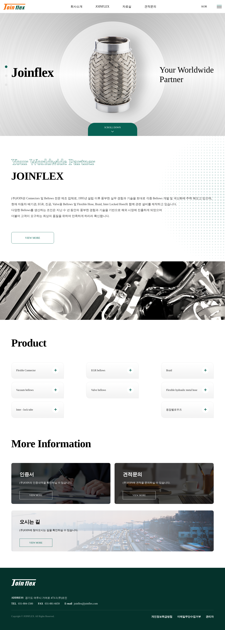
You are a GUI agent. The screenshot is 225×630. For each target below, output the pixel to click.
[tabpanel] (112, 74)
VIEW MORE (32, 237)
